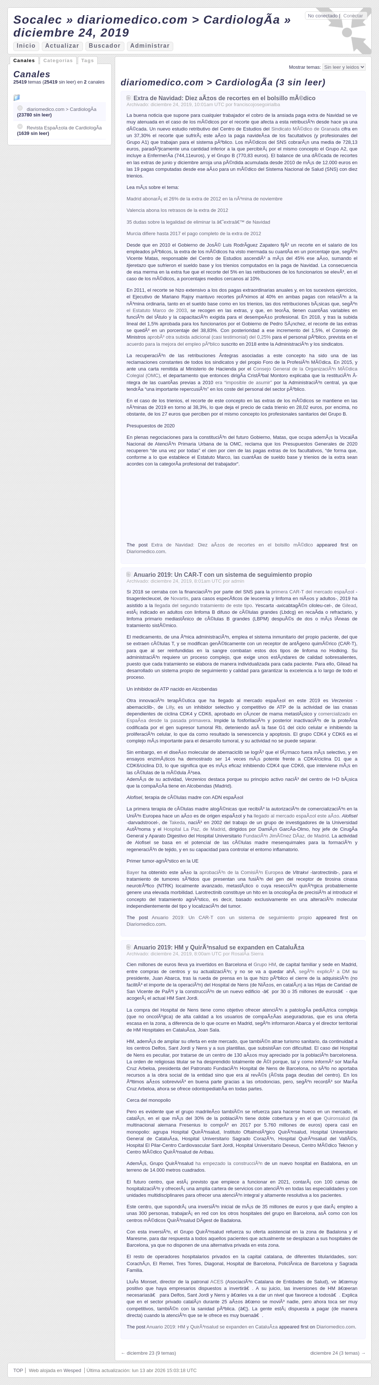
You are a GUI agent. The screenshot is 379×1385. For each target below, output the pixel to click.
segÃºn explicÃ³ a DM (324, 971)
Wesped (72, 1370)
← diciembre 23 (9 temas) (148, 1353)
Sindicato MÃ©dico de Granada (305, 129)
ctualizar (62, 46)
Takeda (177, 822)
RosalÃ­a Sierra (247, 953)
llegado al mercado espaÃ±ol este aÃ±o (295, 816)
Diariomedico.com (146, 551)
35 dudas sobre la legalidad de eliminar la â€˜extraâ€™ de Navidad (198, 222)
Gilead (349, 605)
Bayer (133, 872)
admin (237, 581)
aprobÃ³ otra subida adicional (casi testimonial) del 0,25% (209, 337)
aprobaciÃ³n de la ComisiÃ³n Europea (241, 872)
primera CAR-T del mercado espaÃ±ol (312, 592)
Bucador (105, 46)
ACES (216, 1281)
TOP (18, 1370)
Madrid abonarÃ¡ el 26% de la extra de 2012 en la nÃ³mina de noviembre (204, 199)
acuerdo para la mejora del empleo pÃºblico (173, 344)
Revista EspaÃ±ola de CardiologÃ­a (64, 128)
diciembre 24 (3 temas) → (338, 1353)
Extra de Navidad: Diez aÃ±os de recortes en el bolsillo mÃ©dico (225, 98)
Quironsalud (337, 1118)
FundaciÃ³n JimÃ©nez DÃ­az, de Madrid (286, 836)
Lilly (170, 707)
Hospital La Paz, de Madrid (193, 829)
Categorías (58, 60)
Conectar (353, 15)
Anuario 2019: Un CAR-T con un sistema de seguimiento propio (223, 575)
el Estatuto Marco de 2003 (157, 310)
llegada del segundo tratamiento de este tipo (203, 605)
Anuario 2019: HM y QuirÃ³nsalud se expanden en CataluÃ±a (219, 947)
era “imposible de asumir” (243, 382)
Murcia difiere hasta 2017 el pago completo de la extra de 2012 (194, 233)
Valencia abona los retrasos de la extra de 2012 (177, 210)
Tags (87, 60)
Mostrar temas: (305, 67)
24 (175, 104)
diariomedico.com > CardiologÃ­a (61, 109)
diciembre (161, 104)
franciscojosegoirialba (257, 104)
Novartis (179, 598)
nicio (26, 46)
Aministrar (150, 46)
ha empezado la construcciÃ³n (228, 1163)
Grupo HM (265, 964)
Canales (24, 60)
